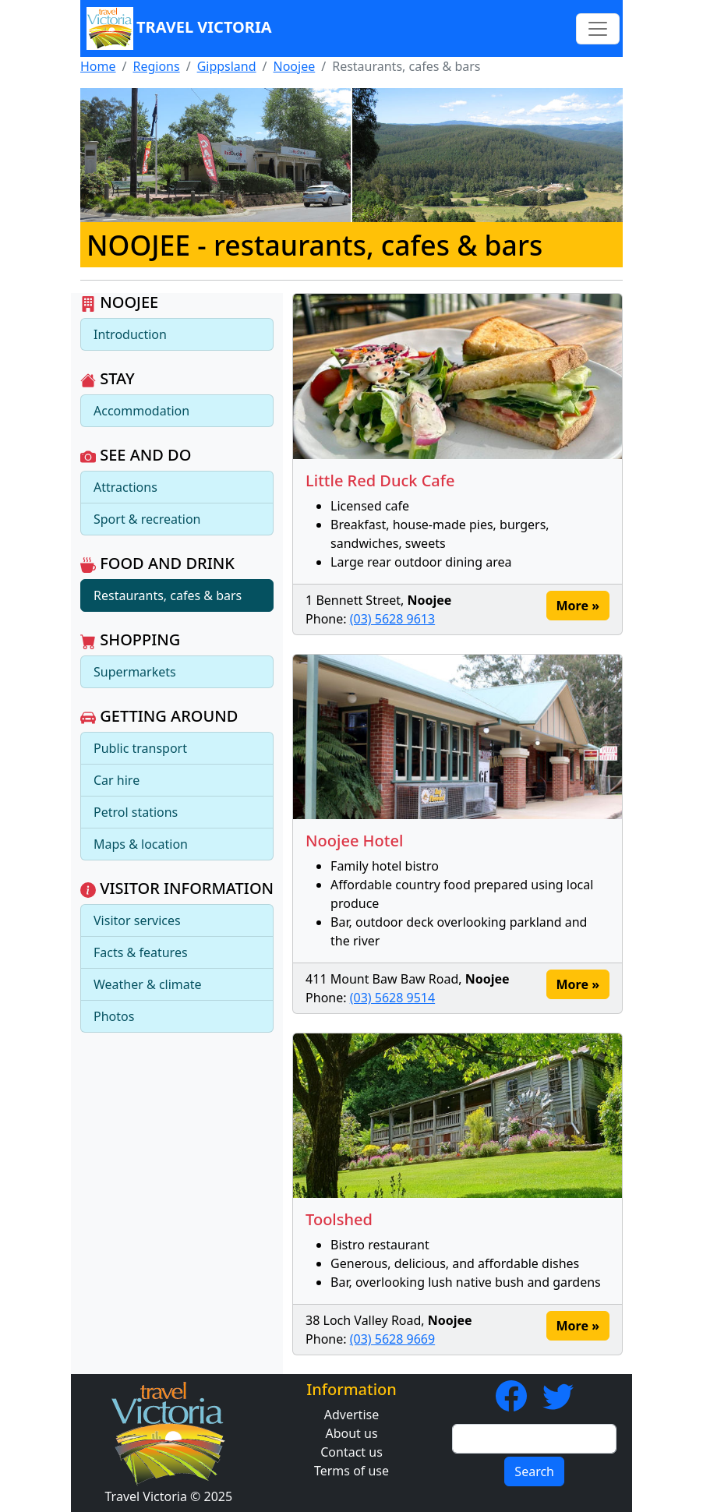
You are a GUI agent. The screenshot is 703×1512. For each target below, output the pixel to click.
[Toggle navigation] (598, 28)
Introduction (130, 334)
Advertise (351, 1414)
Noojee (295, 66)
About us (351, 1433)
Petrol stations (136, 812)
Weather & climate (148, 984)
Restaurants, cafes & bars (168, 595)
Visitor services (137, 920)
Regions (155, 66)
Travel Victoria (179, 28)
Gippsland (226, 66)
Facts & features (141, 952)
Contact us (351, 1452)
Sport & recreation (147, 519)
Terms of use (351, 1470)
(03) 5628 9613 (392, 618)
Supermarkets (135, 671)
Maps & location (141, 844)
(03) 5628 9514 (392, 997)
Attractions (125, 487)
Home (98, 66)
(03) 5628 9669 (392, 1339)
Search (534, 1471)
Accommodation (141, 410)
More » (577, 605)
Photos (114, 1016)
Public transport (140, 748)
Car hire (117, 780)
